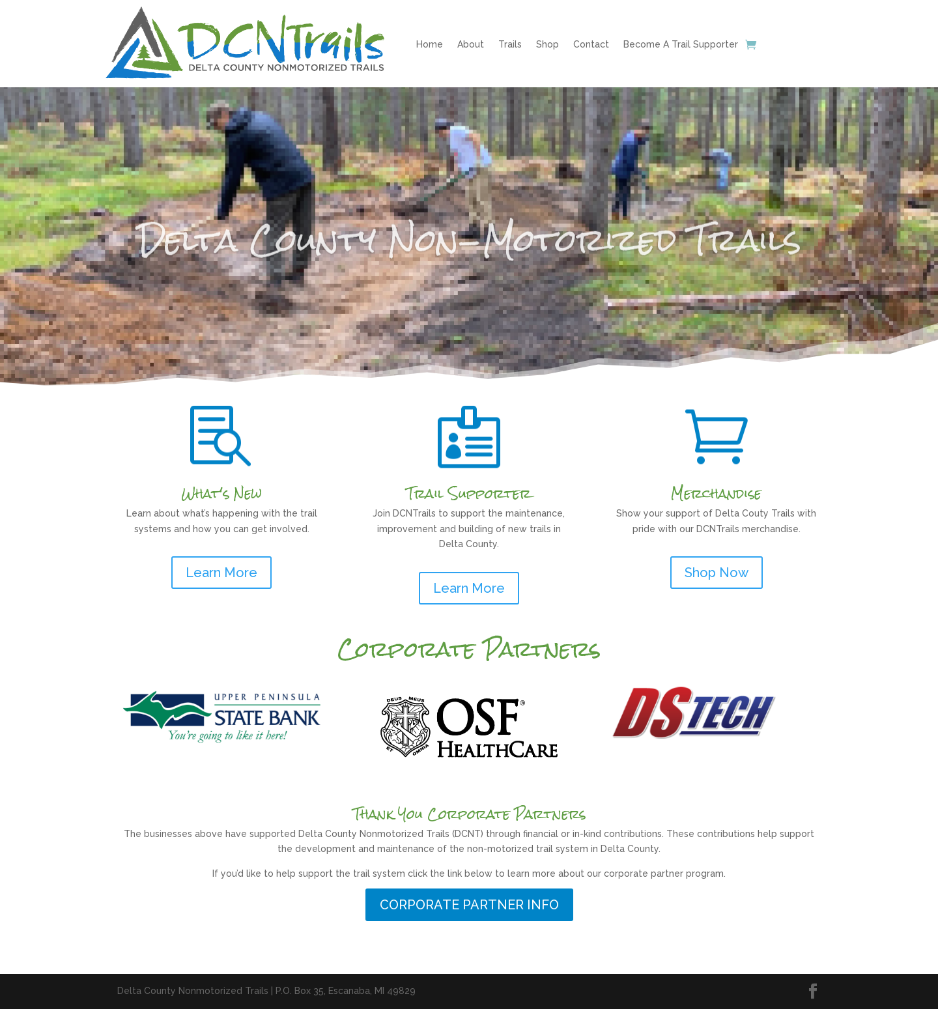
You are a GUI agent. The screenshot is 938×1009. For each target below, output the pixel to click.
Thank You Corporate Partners (469, 814)
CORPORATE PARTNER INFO (469, 905)
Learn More (221, 572)
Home (429, 44)
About (470, 44)
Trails (510, 44)
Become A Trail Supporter (680, 44)
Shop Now (716, 572)
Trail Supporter (468, 493)
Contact (591, 44)
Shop (547, 44)
